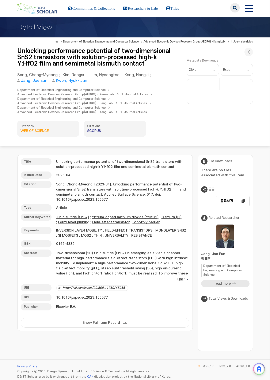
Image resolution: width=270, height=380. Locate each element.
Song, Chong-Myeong (37, 75)
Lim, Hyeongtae (105, 75)
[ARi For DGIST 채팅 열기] (259, 369)
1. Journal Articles (241, 41)
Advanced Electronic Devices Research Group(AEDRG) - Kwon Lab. (66, 94)
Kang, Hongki (137, 75)
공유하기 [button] (226, 201)
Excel (227, 70)
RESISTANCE (141, 235)
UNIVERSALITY (116, 235)
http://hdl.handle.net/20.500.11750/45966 (94, 288)
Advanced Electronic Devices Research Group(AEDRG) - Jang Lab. (65, 103)
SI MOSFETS (68, 235)
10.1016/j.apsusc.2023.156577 (82, 297)
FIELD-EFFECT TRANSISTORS (128, 230)
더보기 (181, 279)
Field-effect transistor (111, 222)
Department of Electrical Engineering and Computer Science (101, 41)
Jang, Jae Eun (34, 80)
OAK (90, 377)
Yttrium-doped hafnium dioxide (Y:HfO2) (125, 217)
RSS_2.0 (225, 366)
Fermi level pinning (73, 222)
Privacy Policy (27, 366)
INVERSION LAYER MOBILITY (79, 230)
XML (192, 70)
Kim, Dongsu (74, 75)
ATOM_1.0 (243, 366)
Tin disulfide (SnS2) (72, 217)
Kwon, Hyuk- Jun (71, 80)
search (235, 7)
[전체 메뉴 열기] (249, 8)
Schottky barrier (146, 222)
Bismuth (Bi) (171, 217)
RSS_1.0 (208, 366)
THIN (98, 235)
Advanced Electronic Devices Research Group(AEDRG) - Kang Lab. (184, 41)
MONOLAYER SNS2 (170, 230)
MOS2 (86, 235)
